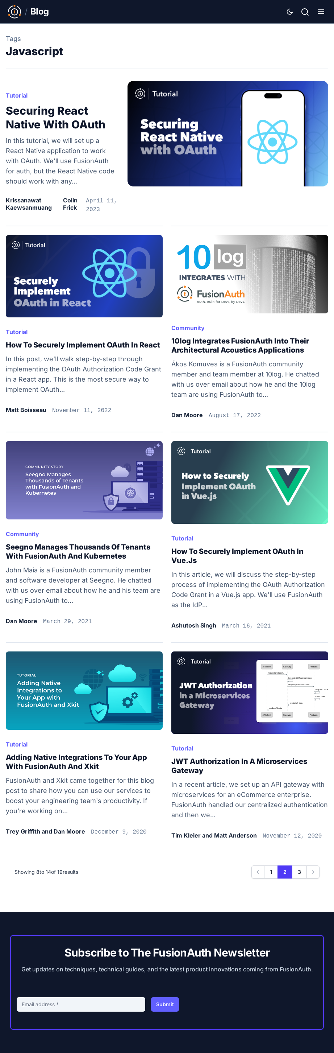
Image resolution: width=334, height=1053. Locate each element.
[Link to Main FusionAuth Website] (14, 11)
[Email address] (81, 1004)
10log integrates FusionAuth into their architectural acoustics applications (240, 345)
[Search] (305, 11)
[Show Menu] (321, 11)
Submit (165, 1004)
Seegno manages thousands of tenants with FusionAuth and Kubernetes (78, 551)
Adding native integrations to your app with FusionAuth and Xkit (76, 762)
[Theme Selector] (289, 11)
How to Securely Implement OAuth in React (83, 345)
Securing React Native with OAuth (55, 117)
